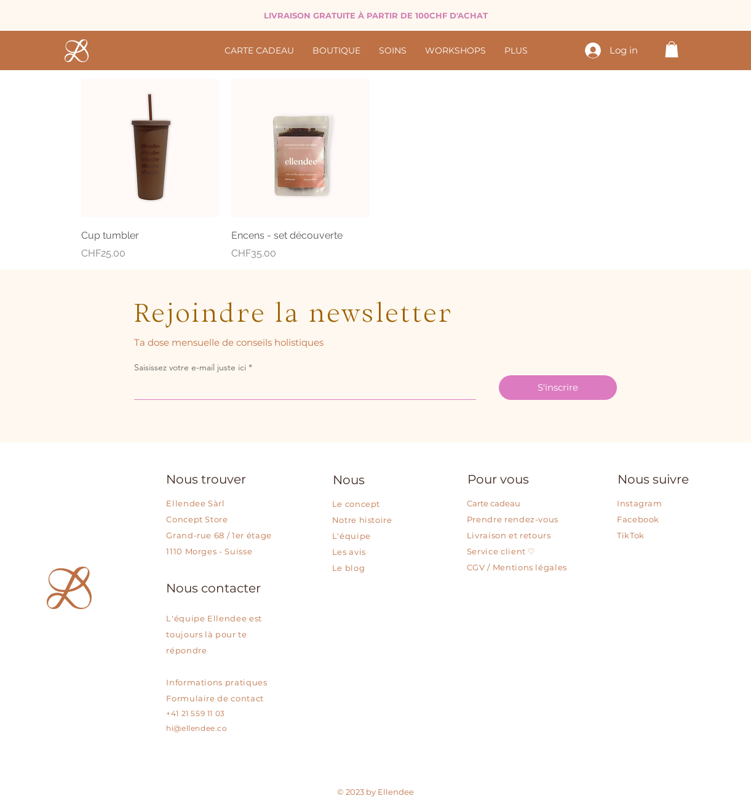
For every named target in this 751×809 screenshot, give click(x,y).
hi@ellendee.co (196, 728)
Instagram (639, 503)
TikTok (631, 535)
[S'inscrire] (558, 387)
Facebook (638, 519)
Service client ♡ (501, 551)
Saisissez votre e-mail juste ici (191, 367)
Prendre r (487, 519)
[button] (671, 49)
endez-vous (533, 519)
